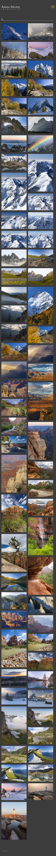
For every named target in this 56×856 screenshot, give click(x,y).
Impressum (4, 851)
